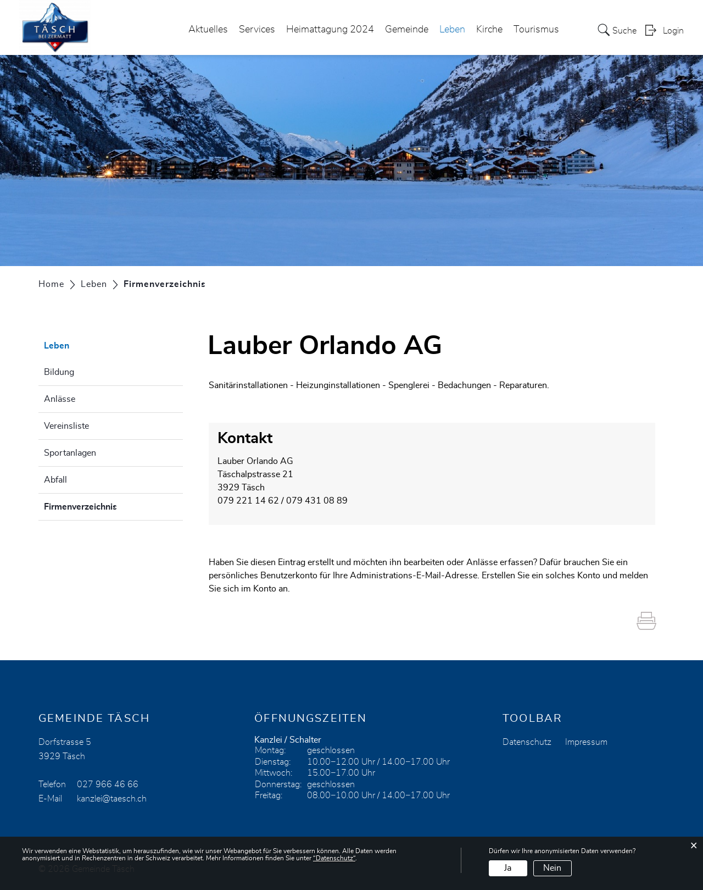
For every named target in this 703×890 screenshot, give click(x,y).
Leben (452, 30)
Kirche (489, 30)
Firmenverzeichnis (108, 505)
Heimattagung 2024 (330, 30)
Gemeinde (406, 30)
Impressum (586, 742)
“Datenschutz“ (334, 858)
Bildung (59, 372)
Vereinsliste (66, 426)
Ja (507, 868)
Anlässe (59, 399)
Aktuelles (208, 30)
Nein (552, 868)
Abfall (55, 480)
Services (257, 30)
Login (673, 30)
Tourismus (536, 30)
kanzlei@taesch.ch (112, 798)
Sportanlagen (70, 453)
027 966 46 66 (107, 784)
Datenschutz (527, 742)
